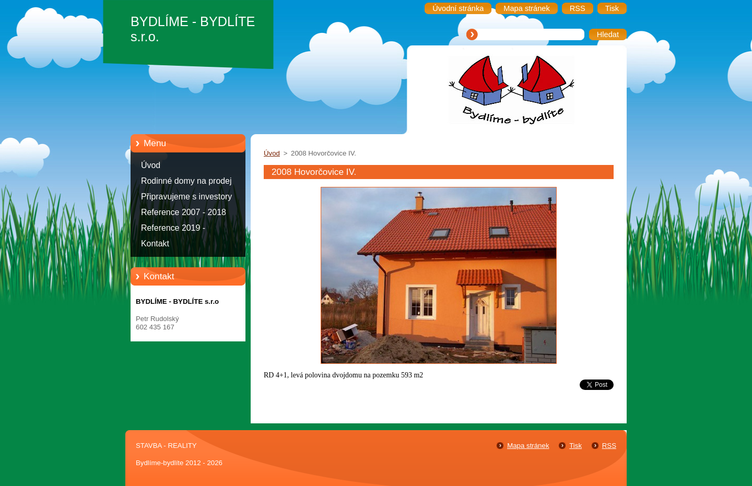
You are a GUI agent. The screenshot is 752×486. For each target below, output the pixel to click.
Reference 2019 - (173, 227)
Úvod (150, 165)
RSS (609, 445)
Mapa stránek (528, 445)
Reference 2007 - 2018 (183, 212)
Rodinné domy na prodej (186, 180)
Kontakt (155, 243)
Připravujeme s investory (186, 196)
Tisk (575, 445)
